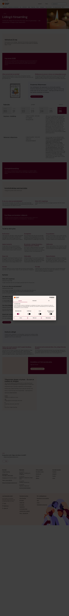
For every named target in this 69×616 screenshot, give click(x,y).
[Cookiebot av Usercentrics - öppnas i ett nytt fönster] (51, 297)
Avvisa (21, 317)
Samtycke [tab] (20, 300)
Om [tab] (48, 300)
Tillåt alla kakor (48, 317)
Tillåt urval (34, 317)
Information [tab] (34, 300)
